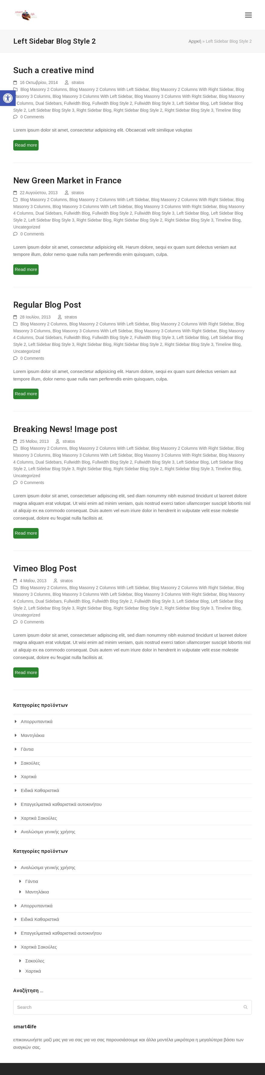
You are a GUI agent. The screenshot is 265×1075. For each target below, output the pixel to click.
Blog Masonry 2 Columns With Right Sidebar (192, 89)
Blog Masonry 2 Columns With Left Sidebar (109, 89)
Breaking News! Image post (65, 429)
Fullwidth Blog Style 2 (112, 103)
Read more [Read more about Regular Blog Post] (26, 393)
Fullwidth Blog (77, 103)
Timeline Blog (228, 110)
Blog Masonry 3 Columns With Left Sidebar (92, 96)
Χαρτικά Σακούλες (39, 818)
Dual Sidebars (49, 103)
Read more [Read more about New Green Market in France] (26, 269)
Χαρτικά (28, 776)
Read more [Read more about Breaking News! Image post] (26, 533)
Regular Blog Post (47, 305)
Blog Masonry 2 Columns (44, 89)
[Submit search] (246, 1007)
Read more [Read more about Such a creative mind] (26, 145)
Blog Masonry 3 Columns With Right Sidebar (175, 96)
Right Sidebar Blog (94, 110)
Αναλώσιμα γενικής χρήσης (48, 831)
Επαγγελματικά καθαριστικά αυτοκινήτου (61, 804)
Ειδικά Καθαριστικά (40, 790)
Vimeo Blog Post (45, 568)
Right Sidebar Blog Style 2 (138, 110)
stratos (78, 82)
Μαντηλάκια (32, 735)
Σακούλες (30, 763)
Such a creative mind (53, 70)
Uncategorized (26, 227)
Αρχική (194, 41)
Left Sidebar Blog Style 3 (51, 110)
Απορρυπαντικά (36, 721)
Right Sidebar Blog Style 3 (189, 110)
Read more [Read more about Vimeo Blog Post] (26, 672)
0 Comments (32, 116)
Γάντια (27, 749)
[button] (8, 98)
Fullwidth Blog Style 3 (154, 103)
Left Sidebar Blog (193, 103)
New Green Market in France (67, 180)
